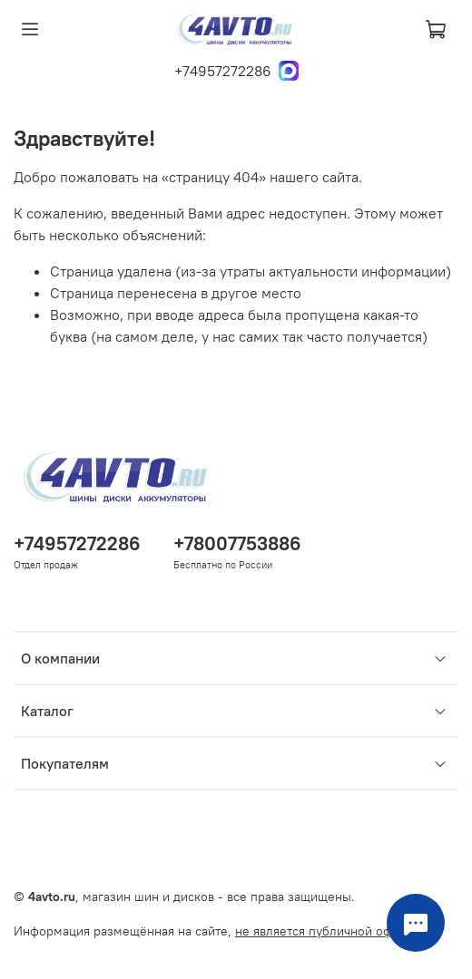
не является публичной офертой (331, 931)
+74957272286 (222, 71)
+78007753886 (237, 543)
